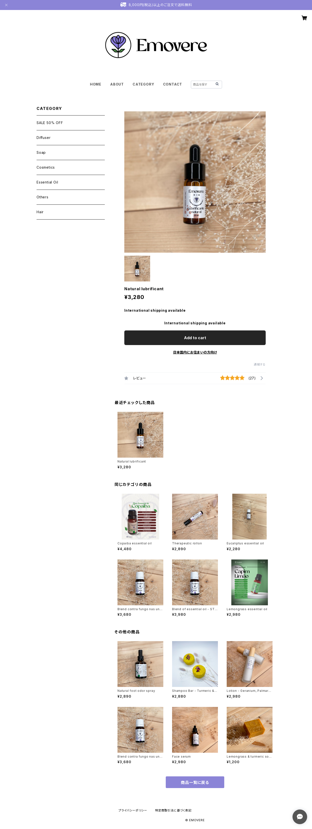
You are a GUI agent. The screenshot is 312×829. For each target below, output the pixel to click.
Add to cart (195, 337)
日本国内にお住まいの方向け (195, 352)
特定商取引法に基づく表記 (173, 810)
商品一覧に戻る (195, 782)
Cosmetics (46, 167)
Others (43, 197)
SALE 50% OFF (50, 123)
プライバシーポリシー (132, 810)
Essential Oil (47, 182)
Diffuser (43, 137)
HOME (95, 84)
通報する (260, 364)
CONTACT (172, 84)
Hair (40, 212)
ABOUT (117, 84)
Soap (41, 152)
